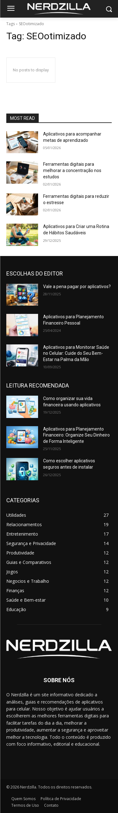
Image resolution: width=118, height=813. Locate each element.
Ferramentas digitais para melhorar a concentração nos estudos (72, 170)
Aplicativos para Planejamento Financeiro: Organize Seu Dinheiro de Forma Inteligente (76, 435)
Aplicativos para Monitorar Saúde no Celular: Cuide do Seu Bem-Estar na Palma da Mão (76, 353)
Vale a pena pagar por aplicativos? (77, 286)
